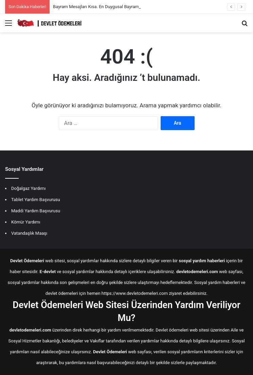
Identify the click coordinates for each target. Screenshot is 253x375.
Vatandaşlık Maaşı (29, 233)
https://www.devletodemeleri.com (135, 293)
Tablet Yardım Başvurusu (35, 199)
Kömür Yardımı (25, 222)
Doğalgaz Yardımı (28, 188)
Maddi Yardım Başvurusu (35, 210)
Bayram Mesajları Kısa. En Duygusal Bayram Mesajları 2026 (111, 6)
